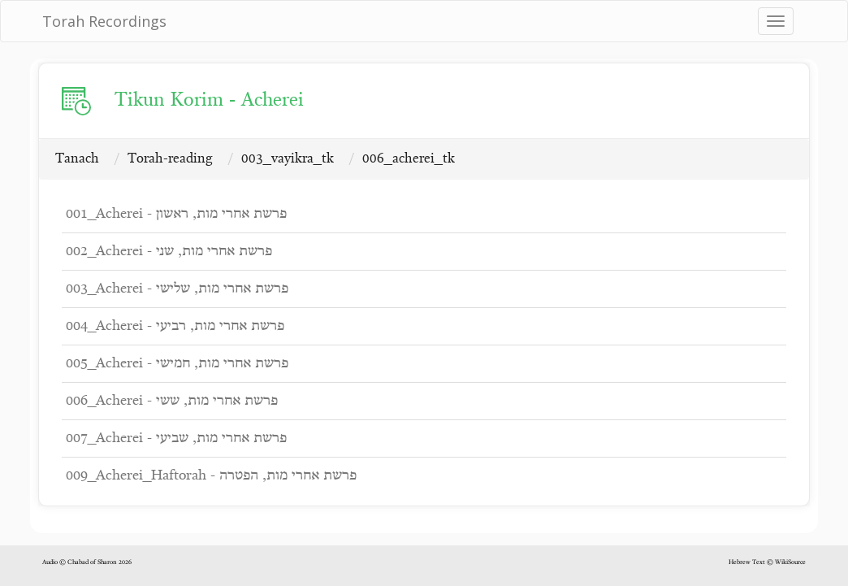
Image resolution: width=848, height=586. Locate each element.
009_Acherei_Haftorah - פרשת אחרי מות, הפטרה (211, 476)
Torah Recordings (104, 21)
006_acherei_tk (408, 159)
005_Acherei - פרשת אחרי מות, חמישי (177, 363)
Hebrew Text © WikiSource (767, 562)
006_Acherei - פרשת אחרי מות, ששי (172, 401)
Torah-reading (170, 159)
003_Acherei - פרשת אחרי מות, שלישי (177, 289)
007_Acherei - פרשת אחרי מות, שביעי (176, 438)
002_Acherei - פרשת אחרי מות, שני (169, 251)
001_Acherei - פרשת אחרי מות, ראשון (176, 214)
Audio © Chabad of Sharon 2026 (87, 562)
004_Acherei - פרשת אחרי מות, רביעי (175, 326)
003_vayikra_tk (287, 159)
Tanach (77, 159)
